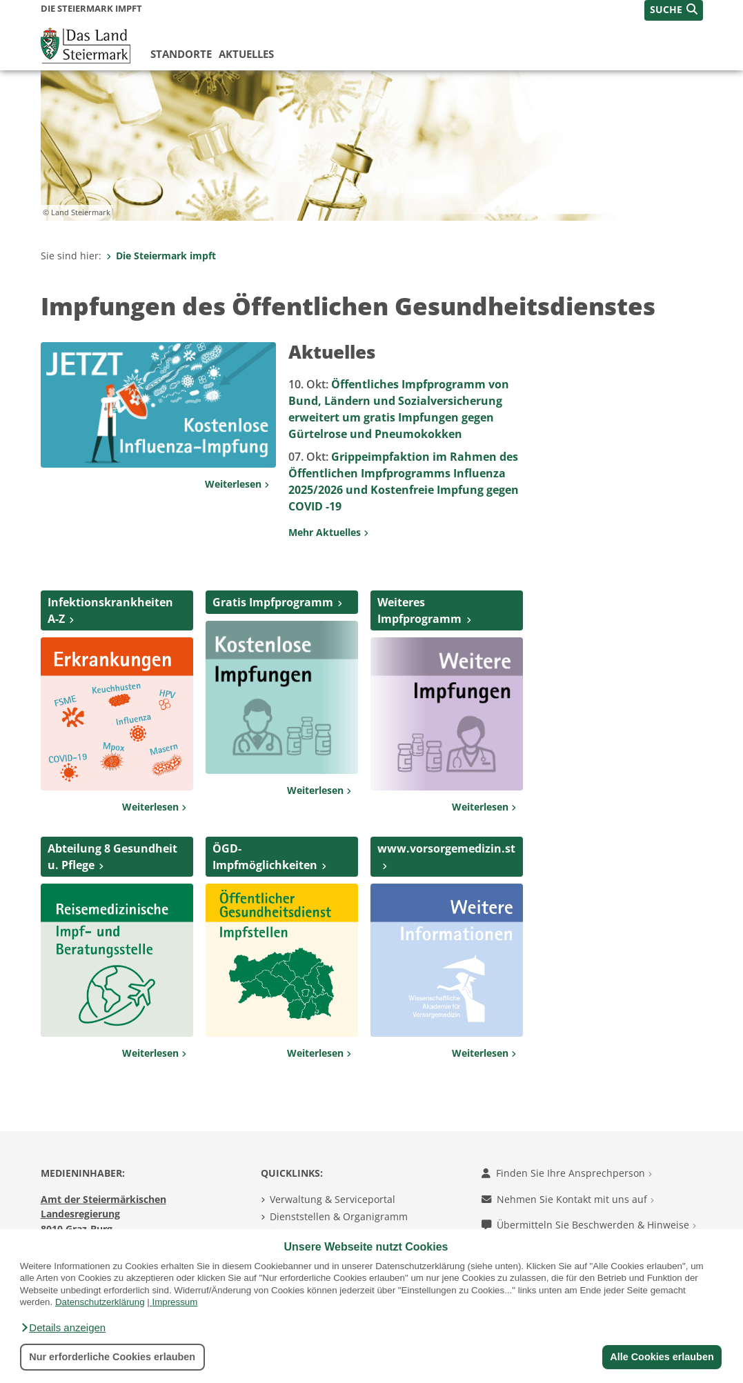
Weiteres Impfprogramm (419, 610)
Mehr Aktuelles (328, 532)
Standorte (181, 54)
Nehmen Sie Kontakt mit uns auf (568, 1199)
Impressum (174, 1302)
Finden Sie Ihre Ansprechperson (567, 1173)
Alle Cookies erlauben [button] (661, 1356)
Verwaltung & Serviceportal (332, 1199)
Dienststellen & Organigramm (339, 1216)
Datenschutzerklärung (100, 1302)
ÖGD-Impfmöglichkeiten (264, 857)
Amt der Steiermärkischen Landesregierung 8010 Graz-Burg (103, 1214)
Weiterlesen (237, 483)
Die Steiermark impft (161, 255)
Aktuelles (246, 54)
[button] (63, 1327)
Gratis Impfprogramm (272, 602)
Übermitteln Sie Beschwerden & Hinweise (589, 1224)
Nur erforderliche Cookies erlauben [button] (112, 1356)
